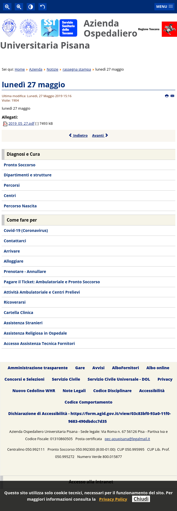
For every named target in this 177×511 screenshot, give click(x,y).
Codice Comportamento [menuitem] (88, 402)
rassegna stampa (77, 69)
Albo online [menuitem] (157, 367)
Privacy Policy (113, 499)
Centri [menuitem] (10, 195)
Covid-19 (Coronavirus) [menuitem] (26, 230)
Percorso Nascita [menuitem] (20, 205)
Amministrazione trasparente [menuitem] (38, 367)
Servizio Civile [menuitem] (66, 379)
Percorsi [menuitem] (12, 185)
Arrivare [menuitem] (12, 251)
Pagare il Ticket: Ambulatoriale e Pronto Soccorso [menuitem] (52, 281)
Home (20, 69)
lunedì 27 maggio (33, 84)
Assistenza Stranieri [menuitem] (23, 322)
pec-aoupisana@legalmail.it (127, 438)
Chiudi (141, 499)
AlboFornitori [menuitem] (125, 367)
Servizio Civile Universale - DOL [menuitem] (119, 379)
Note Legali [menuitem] (74, 390)
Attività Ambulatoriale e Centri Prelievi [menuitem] (42, 292)
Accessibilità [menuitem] (151, 390)
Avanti (100, 135)
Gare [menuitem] (80, 367)
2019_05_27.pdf (21, 123)
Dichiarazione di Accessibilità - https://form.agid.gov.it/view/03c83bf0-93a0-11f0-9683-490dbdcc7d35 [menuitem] (89, 417)
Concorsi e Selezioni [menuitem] (24, 379)
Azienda (35, 69)
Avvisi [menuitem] (98, 367)
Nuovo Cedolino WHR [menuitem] (34, 390)
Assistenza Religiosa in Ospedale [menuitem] (35, 333)
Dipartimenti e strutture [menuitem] (27, 174)
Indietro (78, 135)
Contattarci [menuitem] (15, 240)
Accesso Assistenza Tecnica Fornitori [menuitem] (39, 343)
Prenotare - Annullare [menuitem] (25, 271)
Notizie (53, 69)
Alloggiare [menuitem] (13, 261)
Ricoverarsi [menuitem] (14, 302)
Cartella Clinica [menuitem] (18, 312)
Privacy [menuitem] (165, 379)
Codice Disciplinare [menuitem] (112, 390)
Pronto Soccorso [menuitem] (19, 164)
